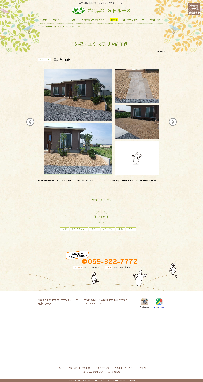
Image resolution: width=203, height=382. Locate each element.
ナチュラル (44, 59)
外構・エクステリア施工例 (57, 26)
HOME (44, 19)
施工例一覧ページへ (101, 199)
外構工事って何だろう (124, 368)
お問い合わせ (156, 19)
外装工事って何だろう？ (93, 19)
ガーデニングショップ (133, 19)
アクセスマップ (102, 368)
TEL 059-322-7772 (94, 303)
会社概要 (71, 19)
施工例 (114, 19)
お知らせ (57, 19)
